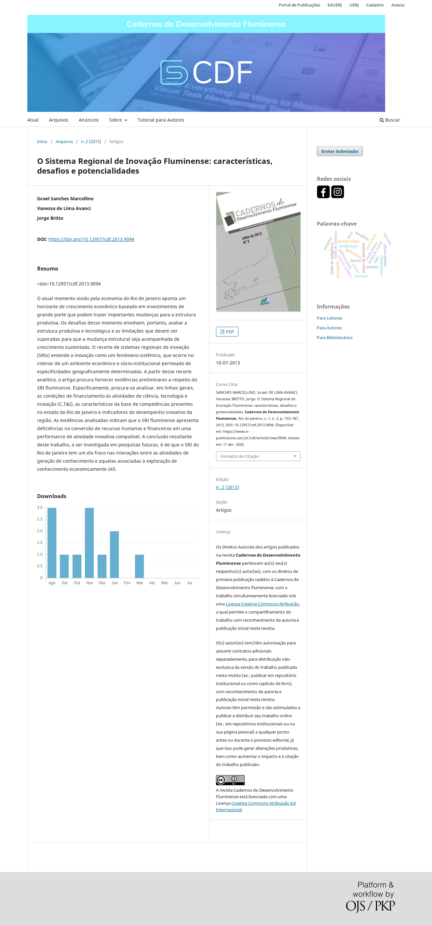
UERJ (354, 5)
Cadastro (375, 5)
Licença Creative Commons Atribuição (262, 604)
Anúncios (89, 120)
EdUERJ (335, 5)
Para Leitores (329, 318)
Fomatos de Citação (240, 456)
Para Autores (329, 328)
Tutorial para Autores (161, 120)
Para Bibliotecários (335, 337)
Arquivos (58, 120)
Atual (33, 120)
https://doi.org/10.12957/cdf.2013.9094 (91, 239)
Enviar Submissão (339, 151)
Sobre (116, 120)
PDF (229, 332)
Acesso (398, 5)
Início (42, 141)
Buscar (390, 120)
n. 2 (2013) (91, 141)
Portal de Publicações (299, 5)
